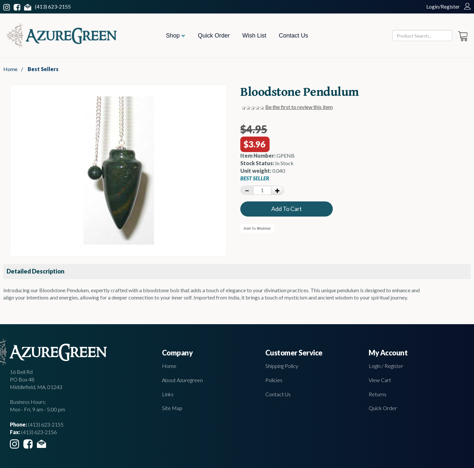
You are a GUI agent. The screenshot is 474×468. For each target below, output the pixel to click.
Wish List (254, 35)
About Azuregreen (182, 380)
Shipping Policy (281, 366)
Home (10, 69)
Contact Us (293, 35)
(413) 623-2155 (53, 6)
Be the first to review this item (299, 107)
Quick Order (214, 35)
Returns (377, 394)
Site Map (172, 408)
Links (167, 394)
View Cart (380, 380)
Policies (273, 380)
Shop (175, 35)
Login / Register (386, 366)
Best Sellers (43, 69)
